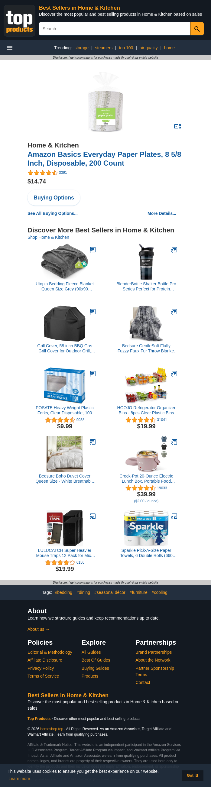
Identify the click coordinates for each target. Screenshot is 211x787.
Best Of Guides (96, 660)
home (169, 47)
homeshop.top (51, 729)
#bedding (63, 592)
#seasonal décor (109, 592)
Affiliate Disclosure (45, 660)
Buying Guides (95, 668)
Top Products (40, 719)
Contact (142, 682)
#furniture (139, 592)
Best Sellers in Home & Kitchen (79, 8)
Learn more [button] (19, 778)
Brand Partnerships (153, 652)
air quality (149, 47)
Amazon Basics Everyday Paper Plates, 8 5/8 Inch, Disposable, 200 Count (104, 158)
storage (81, 47)
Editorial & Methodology (50, 652)
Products (90, 676)
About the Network (152, 660)
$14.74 (37, 181)
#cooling (159, 592)
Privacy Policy (41, 668)
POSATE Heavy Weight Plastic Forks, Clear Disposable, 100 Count (65, 410)
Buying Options (54, 198)
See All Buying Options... (53, 213)
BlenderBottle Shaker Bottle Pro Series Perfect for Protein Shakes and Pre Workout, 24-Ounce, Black (146, 286)
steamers (104, 47)
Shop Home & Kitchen (48, 237)
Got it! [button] (192, 775)
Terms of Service (43, 676)
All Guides (91, 652)
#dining (83, 592)
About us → (39, 629)
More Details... (162, 213)
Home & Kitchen (53, 145)
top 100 (126, 47)
